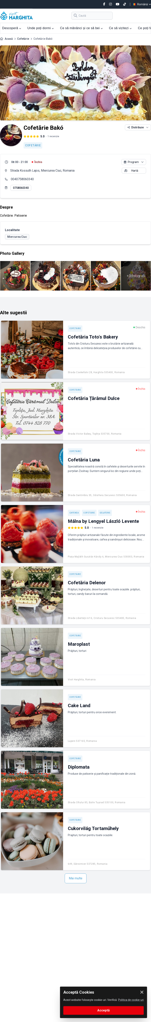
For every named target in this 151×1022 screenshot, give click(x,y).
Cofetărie (23, 38)
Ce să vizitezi (120, 28)
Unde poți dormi (40, 28)
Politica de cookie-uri (131, 999)
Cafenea (74, 513)
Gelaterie (105, 513)
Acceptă (103, 1010)
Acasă (9, 38)
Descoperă (11, 28)
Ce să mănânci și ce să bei (81, 28)
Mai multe (75, 878)
